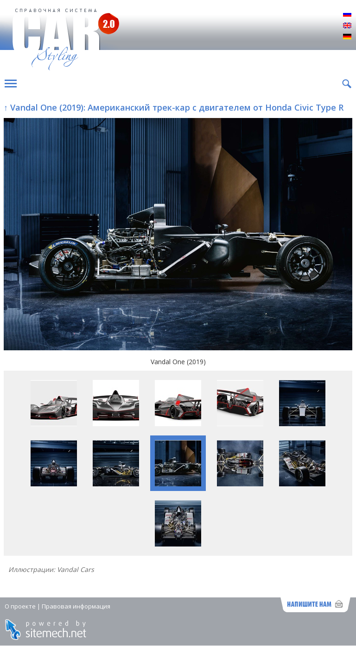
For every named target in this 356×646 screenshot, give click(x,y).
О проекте (20, 606)
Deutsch (347, 37)
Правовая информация (76, 606)
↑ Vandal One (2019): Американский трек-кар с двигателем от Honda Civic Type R (173, 107)
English (347, 26)
